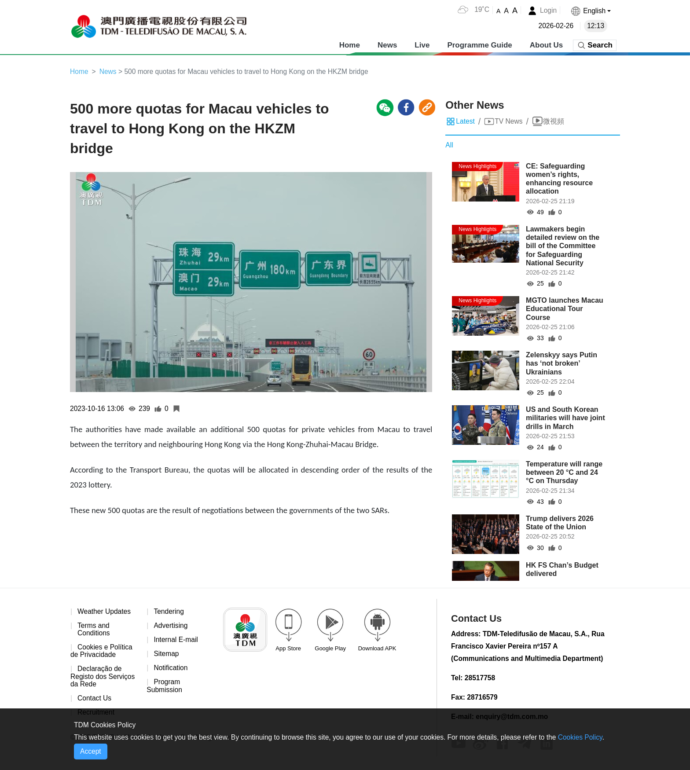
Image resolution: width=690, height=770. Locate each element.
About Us (546, 44)
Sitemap (167, 655)
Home (349, 44)
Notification (171, 669)
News (387, 44)
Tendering (169, 612)
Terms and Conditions (94, 630)
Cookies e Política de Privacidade (102, 652)
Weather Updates (104, 612)
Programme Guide (479, 44)
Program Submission (165, 687)
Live (422, 44)
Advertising (171, 626)
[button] (590, 11)
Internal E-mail (176, 641)
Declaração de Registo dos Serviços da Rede (103, 678)
